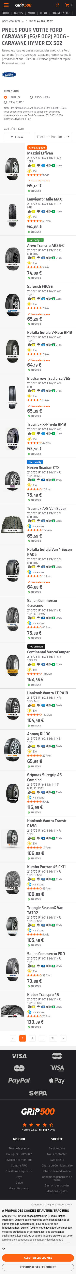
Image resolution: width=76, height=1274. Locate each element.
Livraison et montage (19, 1160)
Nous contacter (57, 1154)
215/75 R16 (16, 102)
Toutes (14, 97)
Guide (19, 1182)
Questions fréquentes (18, 1171)
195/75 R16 (42, 97)
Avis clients (57, 1160)
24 (52, 1038)
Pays (19, 1177)
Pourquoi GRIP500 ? (19, 1154)
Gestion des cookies (57, 1185)
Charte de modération (57, 1171)
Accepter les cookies (38, 1257)
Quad (43, 13)
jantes (18, 13)
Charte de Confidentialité (57, 1165)
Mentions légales (56, 1191)
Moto (31, 13)
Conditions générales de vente (57, 1178)
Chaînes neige (61, 13)
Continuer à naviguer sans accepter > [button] (51, 1204)
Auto (5, 13)
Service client (57, 1148)
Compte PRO (19, 1165)
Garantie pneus (19, 1188)
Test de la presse (19, 1148)
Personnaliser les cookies (38, 1267)
